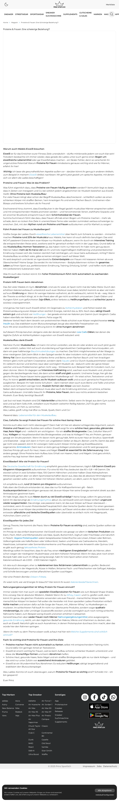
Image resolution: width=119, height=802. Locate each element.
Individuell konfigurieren (105, 795)
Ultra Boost (33, 695)
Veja (17, 656)
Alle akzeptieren (105, 790)
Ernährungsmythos (41, 440)
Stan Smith (47, 691)
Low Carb (82, 272)
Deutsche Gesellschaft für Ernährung (26, 407)
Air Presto (46, 656)
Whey (70, 535)
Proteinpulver (61, 645)
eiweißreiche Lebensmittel (50, 175)
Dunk (30, 680)
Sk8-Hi (31, 691)
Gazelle (45, 680)
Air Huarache (34, 645)
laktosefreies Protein (35, 488)
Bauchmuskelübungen (43, 292)
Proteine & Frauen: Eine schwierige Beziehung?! (39, 22)
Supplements (70, 14)
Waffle (45, 695)
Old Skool (46, 684)
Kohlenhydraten (73, 248)
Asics (17, 641)
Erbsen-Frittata (38, 517)
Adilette (32, 641)
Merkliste (110, 4)
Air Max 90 (46, 649)
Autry (4, 645)
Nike (17, 649)
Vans (4, 656)
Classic (45, 666)
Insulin (6, 264)
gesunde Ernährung (14, 561)
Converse (19, 645)
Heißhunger (39, 255)
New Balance (8, 649)
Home (5, 22)
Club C (31, 673)
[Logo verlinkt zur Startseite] (59, 4)
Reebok (18, 652)
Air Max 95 (33, 652)
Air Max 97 (46, 652)
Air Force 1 (46, 641)
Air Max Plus (34, 656)
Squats (65, 301)
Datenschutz (110, 707)
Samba (45, 687)
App (117, 14)
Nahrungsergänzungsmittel (72, 557)
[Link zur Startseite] (99, 665)
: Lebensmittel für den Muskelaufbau (37, 356)
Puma (5, 652)
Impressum (89, 707)
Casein (77, 535)
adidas (5, 641)
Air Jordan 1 (47, 645)
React (31, 687)
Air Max (31, 649)
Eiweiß (32, 115)
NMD (30, 684)
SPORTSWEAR (37, 14)
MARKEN (98, 14)
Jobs (99, 707)
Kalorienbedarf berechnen (84, 522)
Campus (45, 660)
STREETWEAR (21, 14)
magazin (14, 22)
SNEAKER (8, 14)
